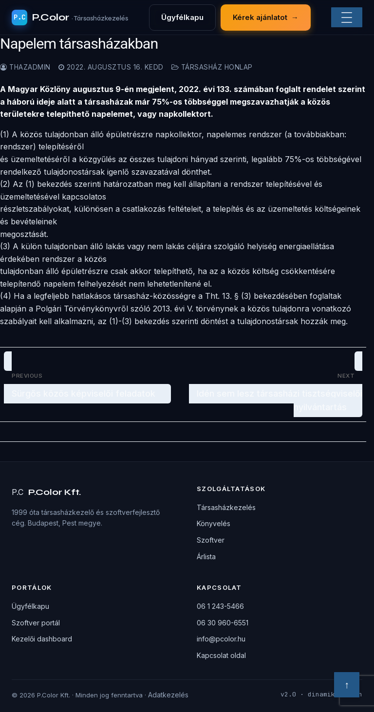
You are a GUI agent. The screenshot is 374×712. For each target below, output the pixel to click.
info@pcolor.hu (221, 639)
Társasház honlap (212, 67)
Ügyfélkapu (182, 17)
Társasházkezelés (226, 507)
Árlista (206, 556)
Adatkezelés (168, 695)
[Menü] (346, 17)
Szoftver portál (36, 623)
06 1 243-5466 (220, 606)
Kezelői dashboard (42, 639)
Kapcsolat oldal (221, 655)
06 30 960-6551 (222, 623)
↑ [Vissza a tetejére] (346, 684)
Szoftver (210, 540)
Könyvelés (213, 523)
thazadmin (25, 67)
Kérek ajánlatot (266, 17)
